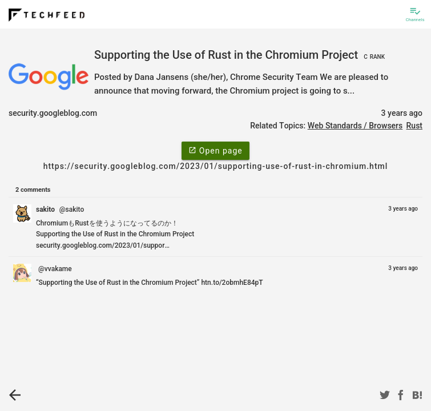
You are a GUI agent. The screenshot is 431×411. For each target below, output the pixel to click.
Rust (414, 125)
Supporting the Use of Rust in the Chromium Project (241, 55)
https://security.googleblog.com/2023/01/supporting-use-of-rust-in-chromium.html (215, 166)
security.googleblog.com (53, 113)
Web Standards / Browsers (355, 125)
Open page (215, 150)
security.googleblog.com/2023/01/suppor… (103, 245)
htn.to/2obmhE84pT (232, 283)
